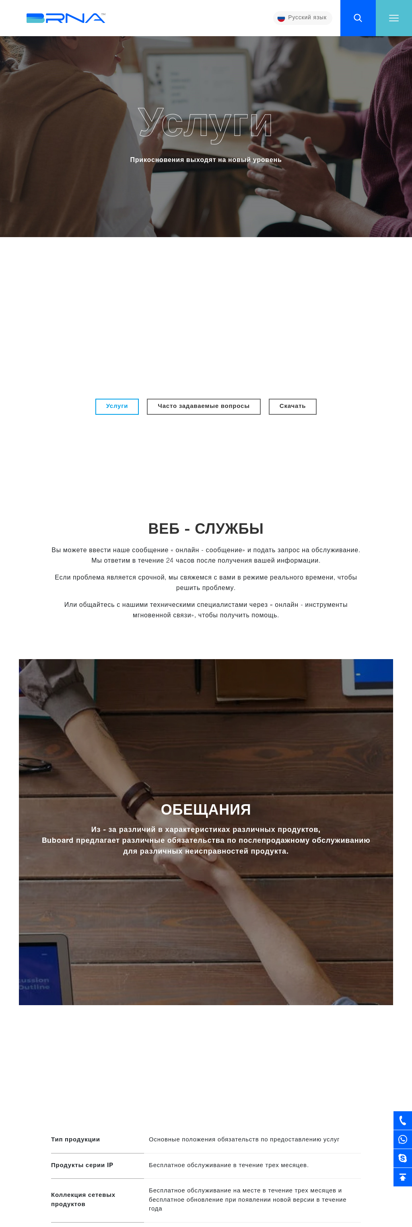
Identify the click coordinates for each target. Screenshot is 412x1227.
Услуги (117, 407)
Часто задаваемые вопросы (203, 407)
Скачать (293, 407)
